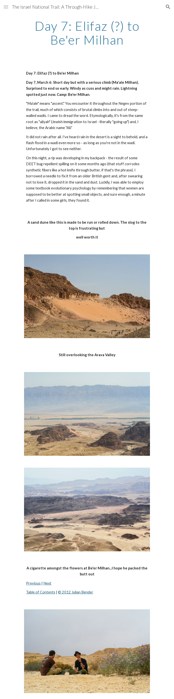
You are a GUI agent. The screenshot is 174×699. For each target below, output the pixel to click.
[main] (87, 33)
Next (47, 583)
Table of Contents (40, 592)
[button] (6, 7)
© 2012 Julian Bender (75, 592)
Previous (33, 583)
